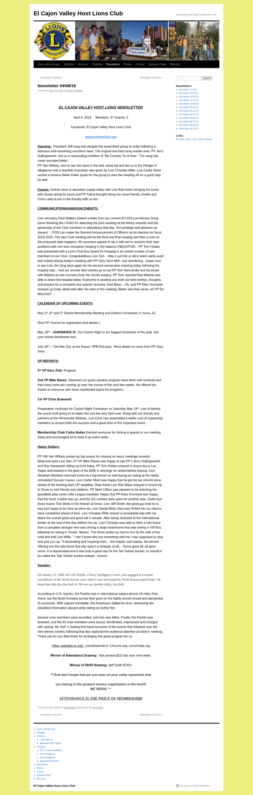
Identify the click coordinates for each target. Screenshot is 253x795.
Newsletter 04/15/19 (152, 77)
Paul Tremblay (74, 90)
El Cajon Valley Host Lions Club (78, 13)
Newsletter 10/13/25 (188, 100)
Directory (175, 64)
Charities (97, 64)
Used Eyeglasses (48, 757)
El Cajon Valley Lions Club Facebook (194, 139)
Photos (128, 64)
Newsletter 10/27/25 (188, 93)
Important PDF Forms (50, 743)
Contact (140, 64)
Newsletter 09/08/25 (188, 118)
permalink (98, 707)
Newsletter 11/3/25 (188, 89)
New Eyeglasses (47, 753)
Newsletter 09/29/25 (188, 107)
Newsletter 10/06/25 (188, 103)
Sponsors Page (157, 64)
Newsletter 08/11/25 (188, 128)
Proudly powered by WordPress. (195, 785)
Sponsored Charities (49, 761)
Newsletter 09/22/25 (188, 110)
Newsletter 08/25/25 (188, 121)
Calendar (69, 64)
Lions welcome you (49, 64)
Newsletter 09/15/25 (188, 114)
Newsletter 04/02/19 (50, 77)
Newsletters (113, 64)
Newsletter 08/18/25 (188, 125)
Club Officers (46, 739)
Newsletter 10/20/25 (188, 96)
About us (83, 64)
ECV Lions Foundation (51, 750)
